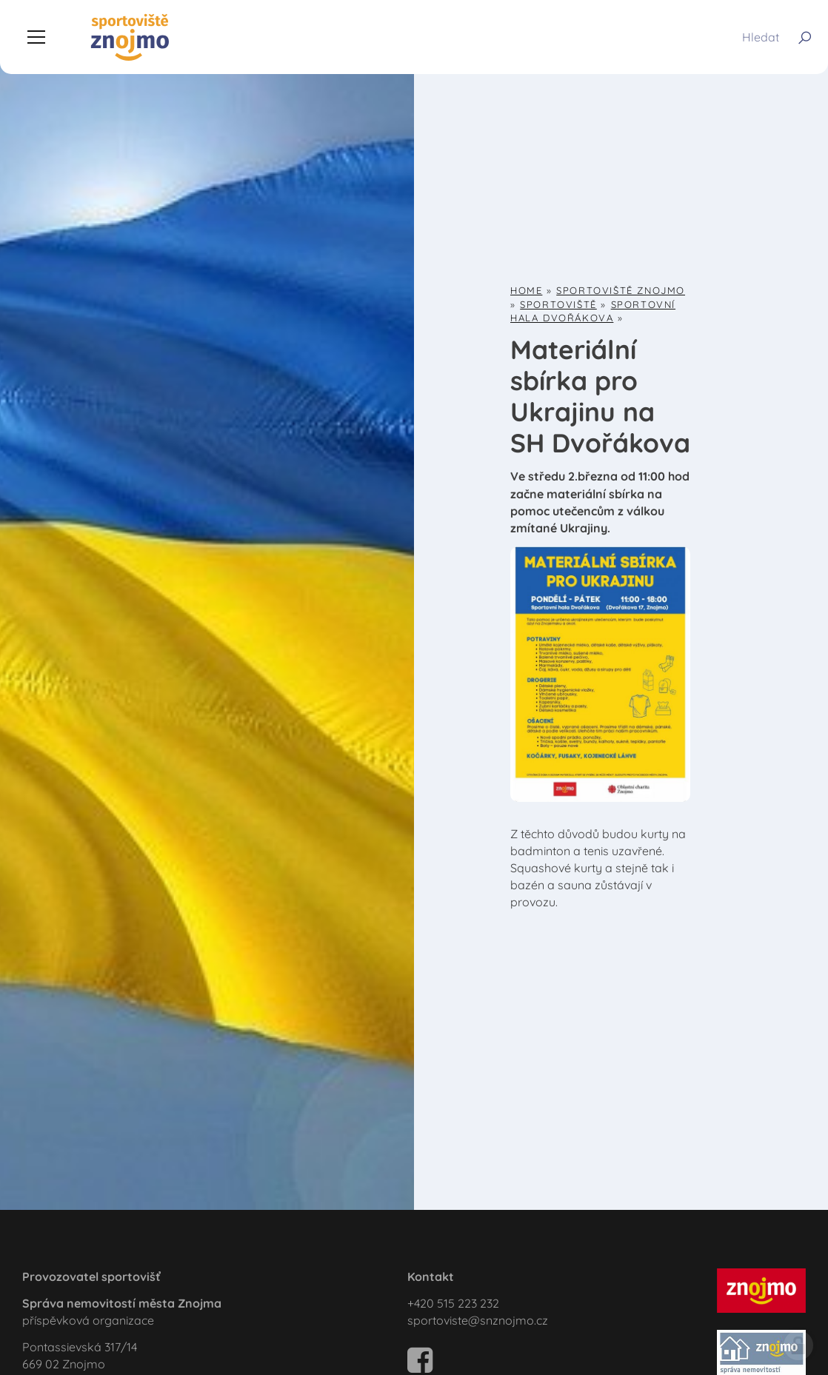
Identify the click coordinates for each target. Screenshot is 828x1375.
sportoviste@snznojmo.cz (477, 1320)
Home (526, 290)
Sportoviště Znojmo (620, 290)
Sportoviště (558, 304)
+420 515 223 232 (453, 1303)
